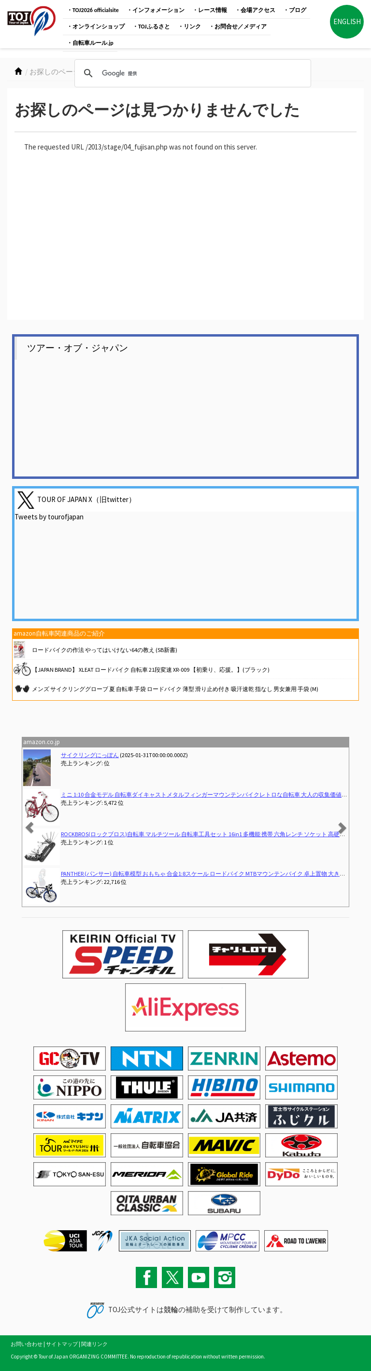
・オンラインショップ (96, 26)
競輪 (171, 1309)
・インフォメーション (156, 10)
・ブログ (294, 10)
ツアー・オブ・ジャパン (77, 347)
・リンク (189, 26)
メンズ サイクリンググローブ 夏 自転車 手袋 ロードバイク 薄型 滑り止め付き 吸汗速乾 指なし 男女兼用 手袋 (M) (175, 688)
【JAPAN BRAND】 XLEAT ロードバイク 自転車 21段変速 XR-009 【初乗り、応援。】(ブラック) (151, 669)
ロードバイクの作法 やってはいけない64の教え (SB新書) (104, 649)
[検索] (191, 73)
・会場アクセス (255, 10)
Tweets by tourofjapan (49, 516)
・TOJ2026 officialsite (93, 10)
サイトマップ (62, 1344)
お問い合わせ (27, 1344)
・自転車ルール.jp (90, 43)
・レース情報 (209, 10)
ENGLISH (347, 21)
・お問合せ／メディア (238, 26)
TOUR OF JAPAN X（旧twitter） (86, 499)
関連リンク (94, 1344)
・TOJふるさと (151, 26)
